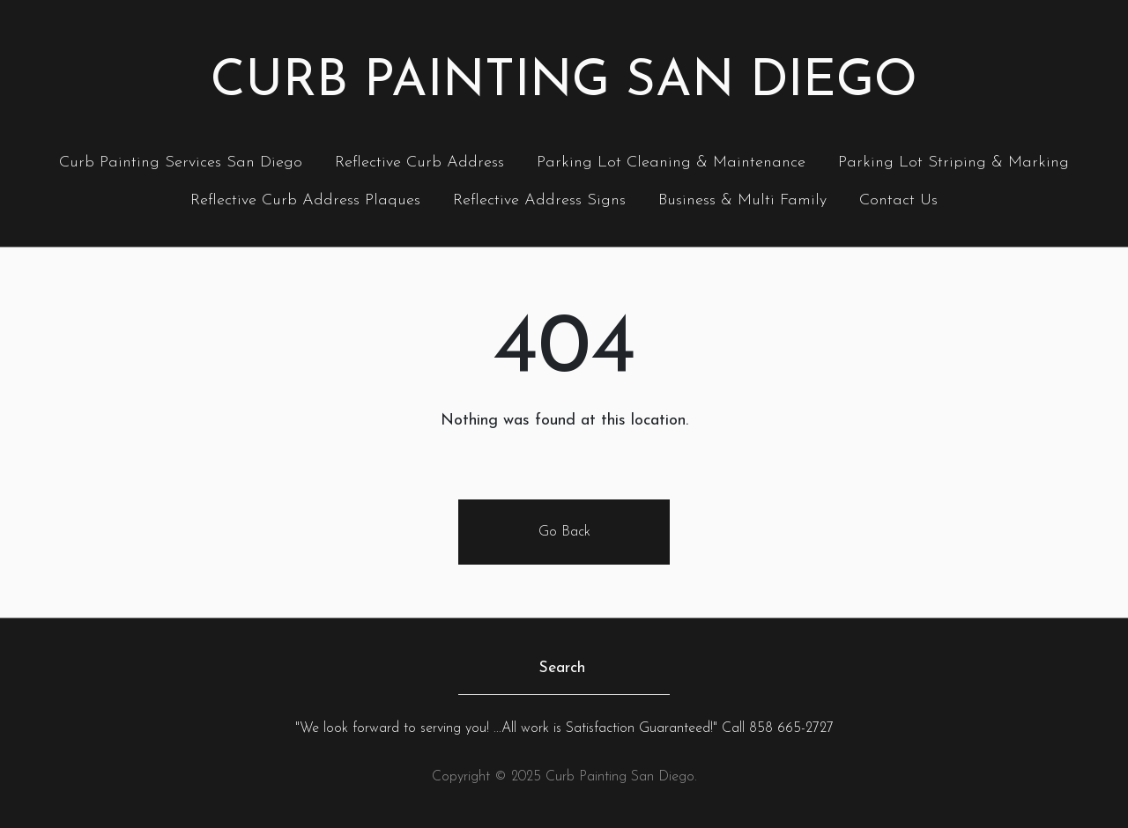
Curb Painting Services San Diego (180, 162)
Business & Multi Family (742, 200)
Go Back (564, 532)
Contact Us (898, 200)
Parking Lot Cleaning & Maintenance (671, 162)
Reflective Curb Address (419, 162)
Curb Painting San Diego (564, 82)
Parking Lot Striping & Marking (953, 162)
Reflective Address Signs (539, 200)
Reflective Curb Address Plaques (305, 200)
